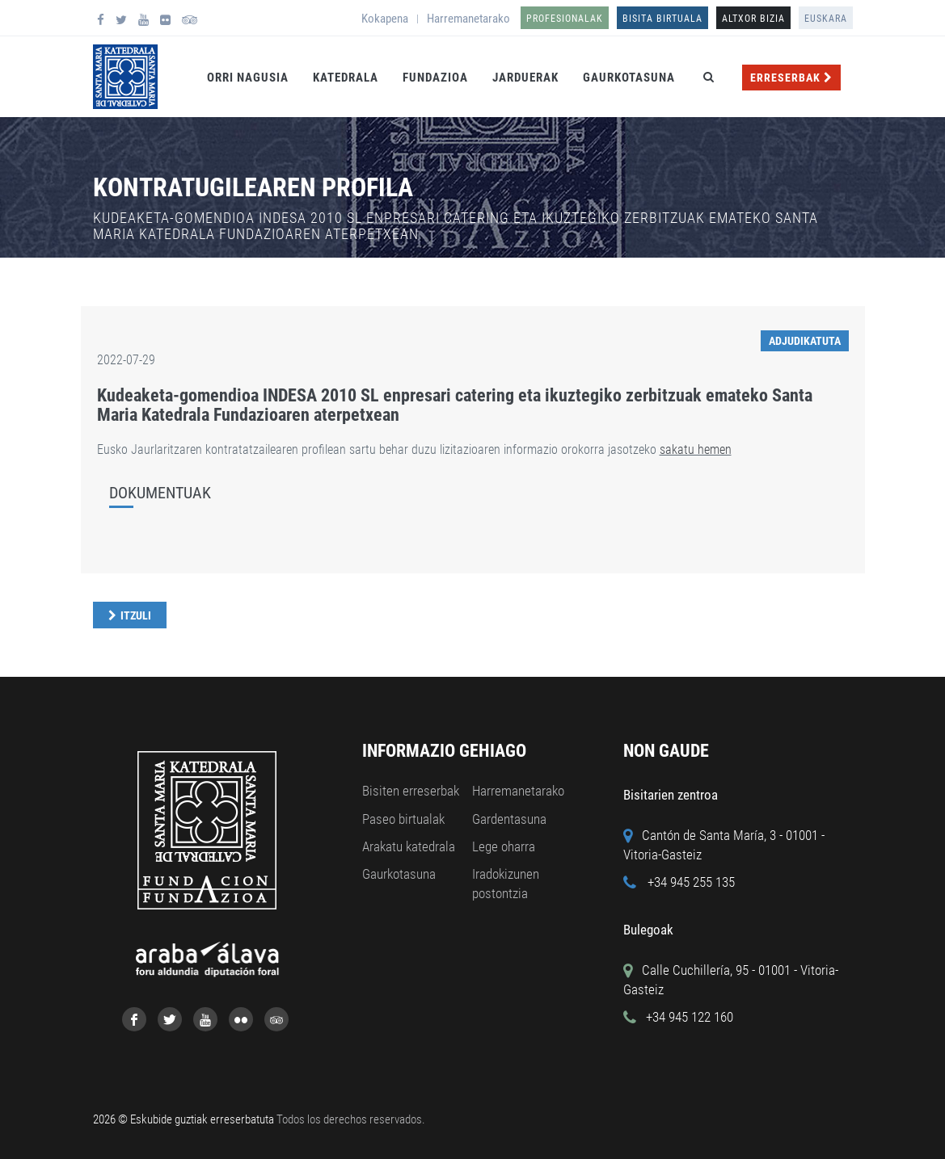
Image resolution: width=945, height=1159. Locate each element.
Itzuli (135, 615)
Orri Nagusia (248, 77)
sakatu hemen (696, 449)
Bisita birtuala (662, 18)
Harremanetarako (468, 18)
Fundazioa (435, 77)
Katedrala (345, 77)
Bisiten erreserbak (410, 791)
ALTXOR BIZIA (753, 18)
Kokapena (384, 18)
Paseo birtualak (403, 819)
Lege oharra (503, 846)
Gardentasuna (509, 819)
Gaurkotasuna (629, 77)
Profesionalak (564, 18)
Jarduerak (525, 77)
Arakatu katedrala (408, 846)
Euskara (825, 18)
